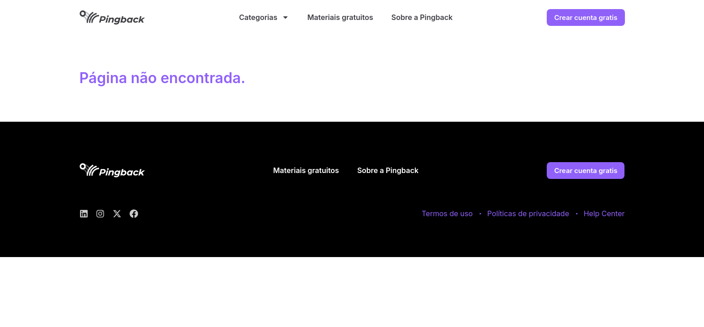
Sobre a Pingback (422, 17)
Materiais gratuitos (340, 17)
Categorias (264, 17)
